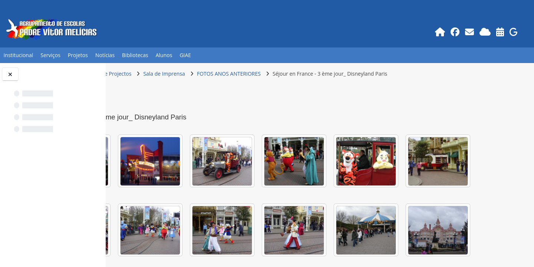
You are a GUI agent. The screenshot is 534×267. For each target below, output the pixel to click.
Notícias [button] (105, 55)
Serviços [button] (50, 55)
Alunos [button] (164, 55)
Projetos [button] (78, 55)
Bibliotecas (135, 55)
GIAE (185, 55)
